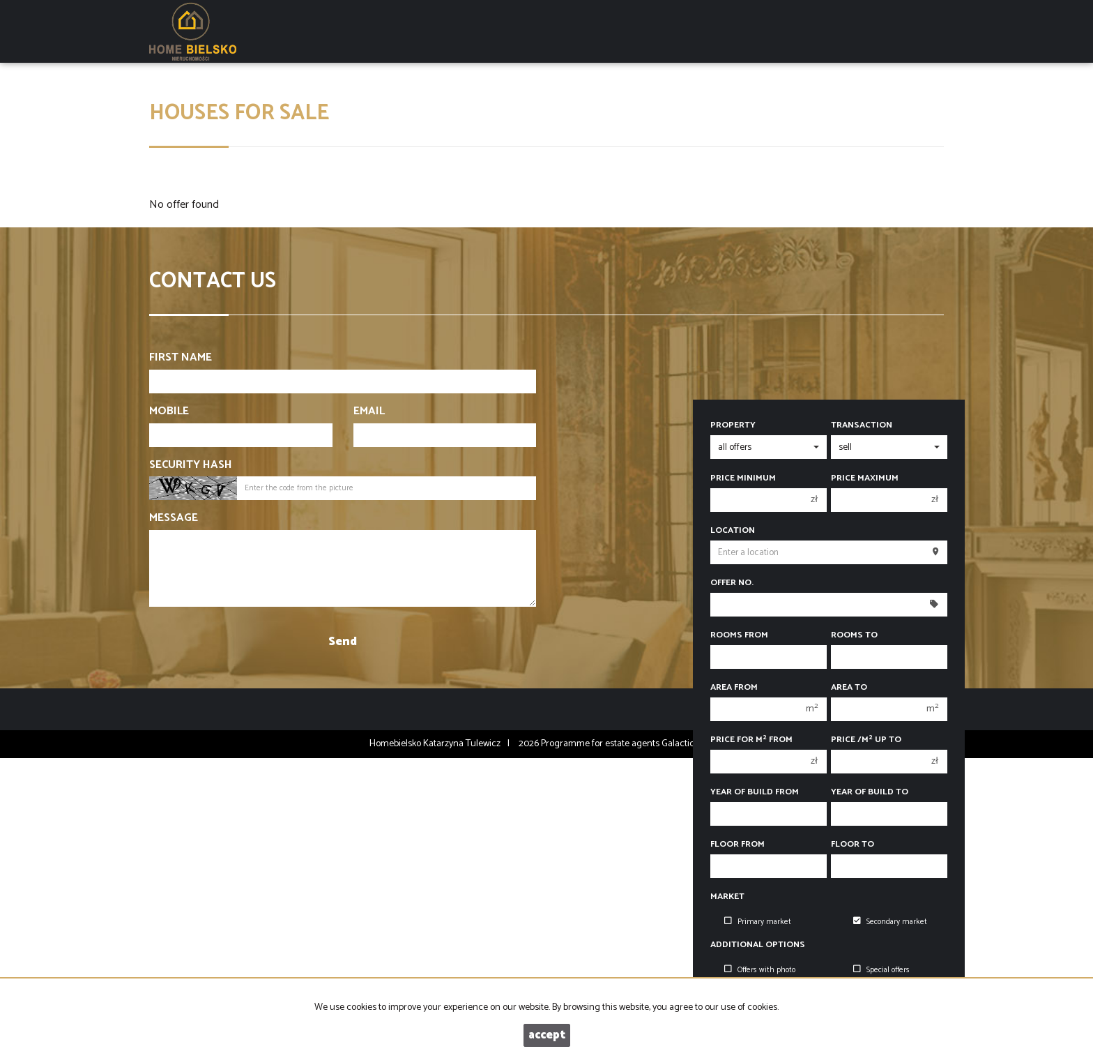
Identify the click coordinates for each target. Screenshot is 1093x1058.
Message (173, 519)
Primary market (757, 922)
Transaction (861, 425)
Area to (849, 687)
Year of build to (869, 792)
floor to (852, 844)
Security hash (190, 466)
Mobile (169, 412)
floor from (737, 844)
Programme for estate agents (601, 744)
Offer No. (732, 583)
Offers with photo (759, 970)
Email (369, 412)
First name (180, 358)
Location (732, 530)
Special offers (881, 970)
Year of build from (754, 792)
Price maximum (865, 478)
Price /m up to (866, 740)
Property (733, 425)
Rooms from (739, 635)
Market (727, 897)
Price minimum (743, 478)
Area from (734, 687)
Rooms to (854, 635)
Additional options (757, 945)
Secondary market (890, 922)
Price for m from (751, 740)
